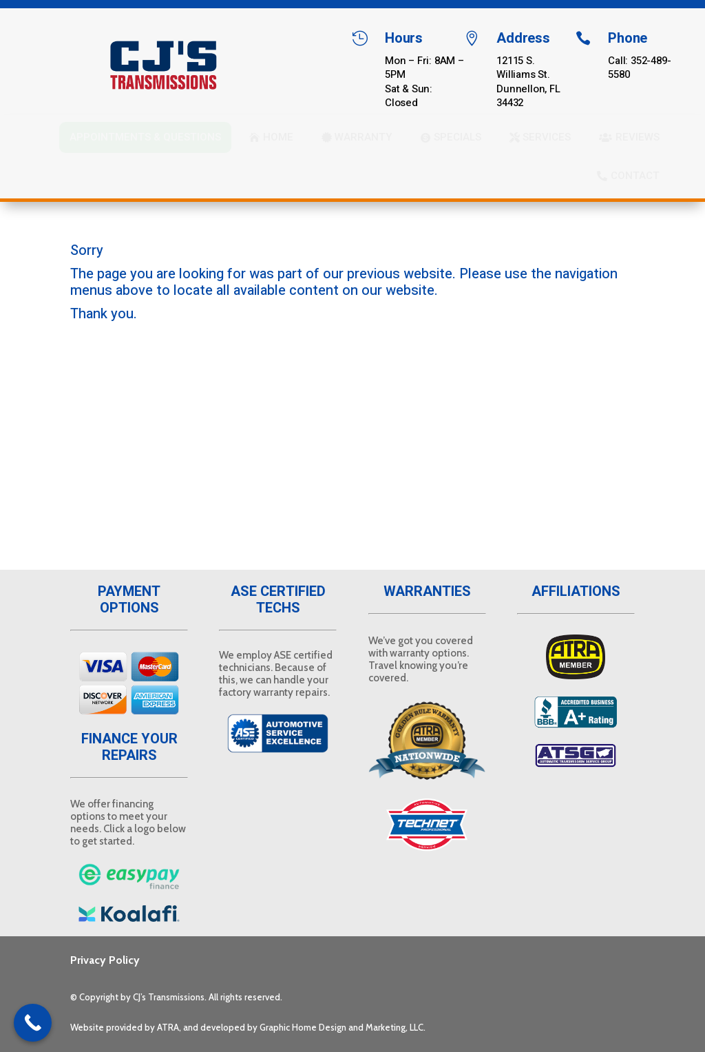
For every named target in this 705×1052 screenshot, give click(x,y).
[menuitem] (145, 137)
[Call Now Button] (33, 1023)
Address (523, 38)
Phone (627, 38)
